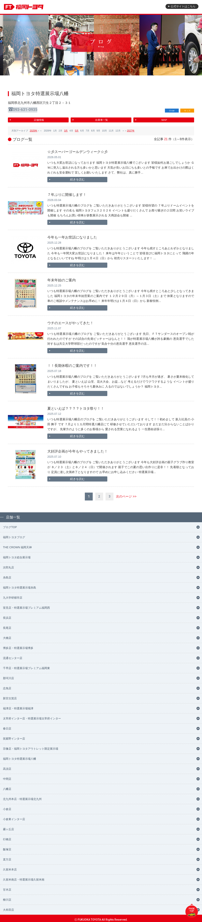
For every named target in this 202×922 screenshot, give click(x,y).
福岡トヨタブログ (14, 534)
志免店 (7, 685)
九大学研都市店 (12, 595)
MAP (164, 118)
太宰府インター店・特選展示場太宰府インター (32, 715)
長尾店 (7, 625)
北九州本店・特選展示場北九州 (22, 796)
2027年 (131, 129)
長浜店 (7, 615)
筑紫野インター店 (14, 736)
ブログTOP (10, 524)
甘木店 (7, 887)
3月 (66, 129)
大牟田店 (8, 907)
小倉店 (7, 806)
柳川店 (7, 897)
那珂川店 (8, 675)
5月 (77, 129)
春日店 (7, 726)
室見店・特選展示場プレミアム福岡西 (26, 605)
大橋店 (7, 635)
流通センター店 (12, 655)
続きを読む (65, 178)
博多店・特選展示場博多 (18, 645)
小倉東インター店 (14, 816)
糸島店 (7, 574)
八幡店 (7, 786)
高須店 (7, 766)
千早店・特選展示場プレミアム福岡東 (26, 665)
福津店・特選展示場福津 (18, 705)
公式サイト (181, 6)
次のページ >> (126, 494)
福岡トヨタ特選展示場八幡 (19, 756)
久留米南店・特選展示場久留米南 (23, 877)
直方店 (7, 856)
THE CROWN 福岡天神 (17, 544)
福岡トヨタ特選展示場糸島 (19, 585)
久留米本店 (10, 866)
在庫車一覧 (101, 118)
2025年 (33, 129)
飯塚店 (7, 846)
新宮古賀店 (10, 695)
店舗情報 (39, 118)
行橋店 (7, 836)
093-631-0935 (26, 109)
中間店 (7, 776)
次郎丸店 (8, 564)
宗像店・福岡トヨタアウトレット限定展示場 (30, 746)
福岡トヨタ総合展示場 (17, 554)
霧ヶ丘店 (8, 826)
